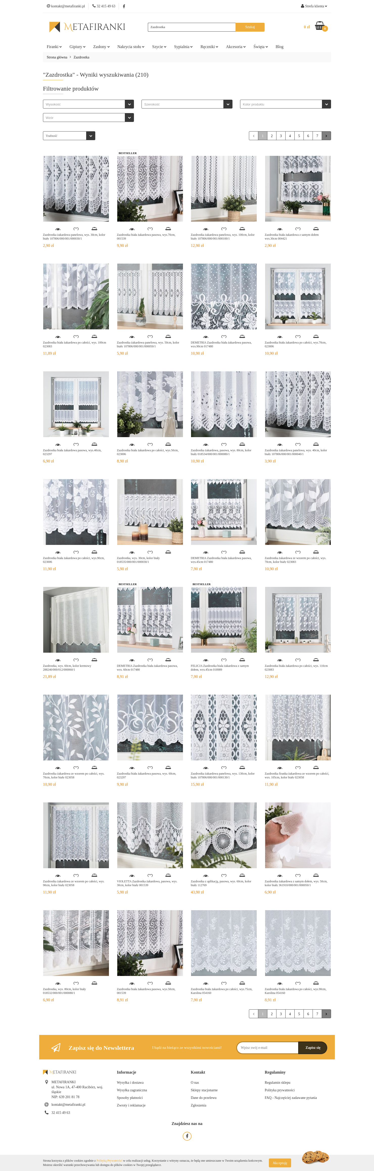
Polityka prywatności (280, 1090)
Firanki (54, 47)
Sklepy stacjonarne (204, 1090)
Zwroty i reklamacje (131, 1105)
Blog (280, 47)
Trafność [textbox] (51, 136)
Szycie (159, 47)
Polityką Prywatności (109, 1160)
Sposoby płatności (130, 1098)
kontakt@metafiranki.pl (68, 1104)
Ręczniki (209, 47)
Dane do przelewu (204, 1098)
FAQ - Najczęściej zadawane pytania (291, 1098)
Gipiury (77, 47)
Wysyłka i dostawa (130, 1082)
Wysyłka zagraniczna (132, 1090)
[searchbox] (85, 104)
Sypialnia (183, 47)
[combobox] (88, 104)
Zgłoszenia (198, 1105)
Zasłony (101, 47)
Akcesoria (236, 47)
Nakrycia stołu (131, 47)
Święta (260, 47)
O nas (195, 1082)
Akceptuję (280, 1163)
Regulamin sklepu (278, 1082)
